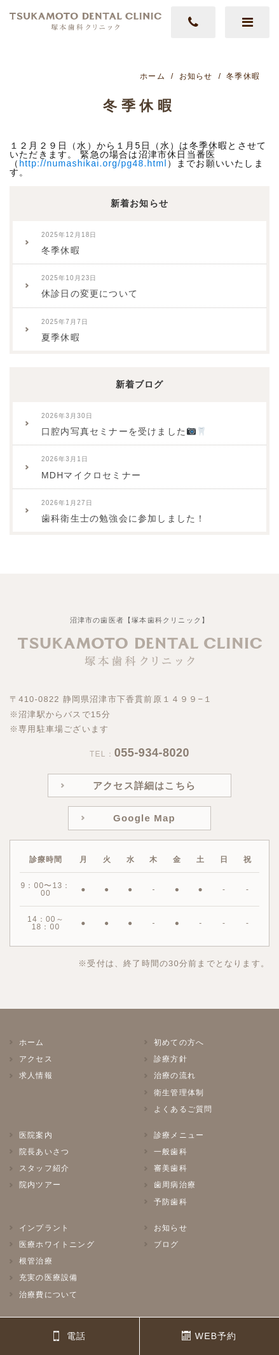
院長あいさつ (44, 1151)
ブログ (166, 1244)
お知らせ (170, 1228)
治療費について (48, 1294)
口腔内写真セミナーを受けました (123, 424)
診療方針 (170, 1059)
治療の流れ (175, 1075)
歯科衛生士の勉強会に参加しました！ (123, 511)
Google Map (144, 817)
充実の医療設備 (48, 1277)
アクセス (36, 1059)
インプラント (44, 1228)
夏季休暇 (64, 330)
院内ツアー (40, 1184)
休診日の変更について (89, 286)
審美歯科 (170, 1168)
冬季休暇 (69, 243)
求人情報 (36, 1075)
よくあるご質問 (183, 1109)
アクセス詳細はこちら (144, 785)
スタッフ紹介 (44, 1168)
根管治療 (36, 1261)
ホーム (31, 1042)
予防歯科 (170, 1201)
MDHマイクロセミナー (91, 467)
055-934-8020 (151, 752)
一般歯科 (170, 1151)
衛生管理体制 (179, 1092)
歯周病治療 (175, 1184)
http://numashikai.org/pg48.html (93, 163)
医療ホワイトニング (57, 1244)
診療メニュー (179, 1135)
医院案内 (36, 1135)
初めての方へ (179, 1042)
